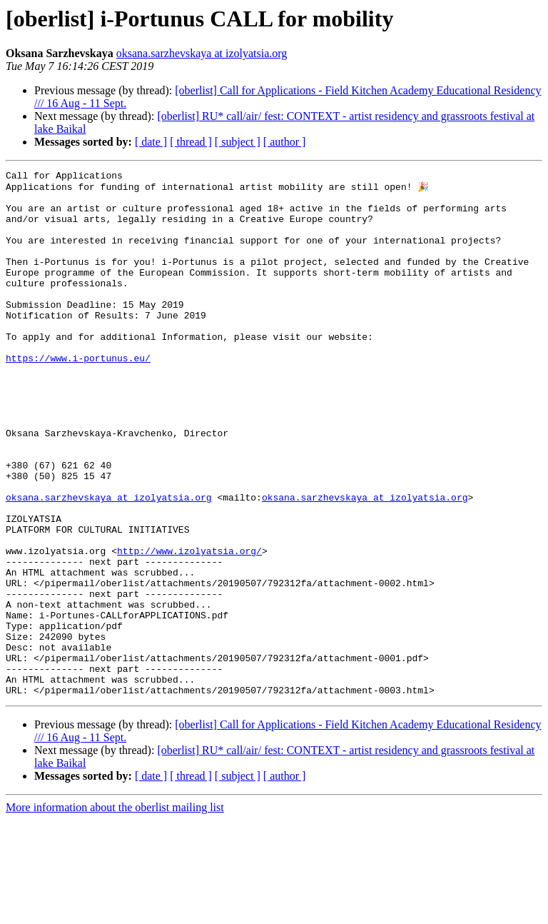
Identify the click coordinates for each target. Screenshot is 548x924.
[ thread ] (191, 142)
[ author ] (284, 142)
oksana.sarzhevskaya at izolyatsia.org (202, 53)
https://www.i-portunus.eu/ (78, 395)
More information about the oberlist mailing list (115, 911)
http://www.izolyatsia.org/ (189, 627)
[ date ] (151, 142)
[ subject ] (237, 142)
